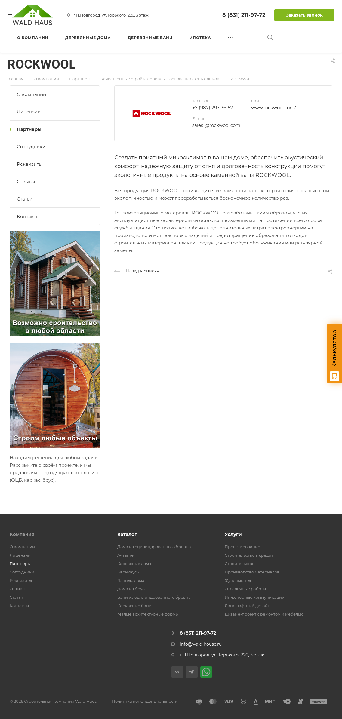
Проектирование (242, 546)
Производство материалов (252, 572)
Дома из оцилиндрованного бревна (154, 546)
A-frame (125, 555)
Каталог (127, 534)
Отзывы (26, 181)
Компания (22, 534)
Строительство (239, 563)
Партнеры (29, 129)
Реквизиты (29, 164)
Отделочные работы (245, 588)
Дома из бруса (132, 588)
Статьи (24, 199)
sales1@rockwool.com (216, 125)
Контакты (28, 216)
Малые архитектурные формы (148, 614)
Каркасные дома (134, 563)
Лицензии (29, 112)
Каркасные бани (134, 605)
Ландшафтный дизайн (247, 605)
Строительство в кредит (249, 555)
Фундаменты (238, 580)
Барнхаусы (128, 572)
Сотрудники (31, 146)
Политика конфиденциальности (145, 701)
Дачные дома (130, 580)
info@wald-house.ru (201, 644)
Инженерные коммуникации (255, 597)
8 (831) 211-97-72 (243, 15)
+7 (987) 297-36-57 (212, 107)
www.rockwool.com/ (273, 107)
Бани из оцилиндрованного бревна (154, 597)
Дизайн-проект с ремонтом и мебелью (264, 614)
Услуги (233, 534)
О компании (31, 94)
